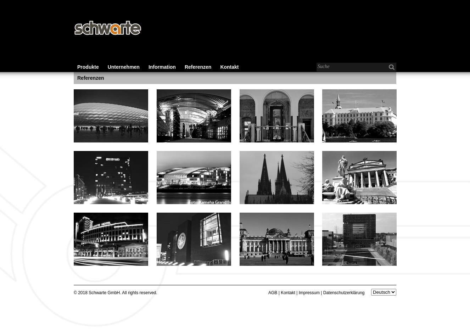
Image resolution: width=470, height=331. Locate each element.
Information (162, 67)
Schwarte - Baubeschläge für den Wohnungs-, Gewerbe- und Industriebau (107, 28)
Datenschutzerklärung (344, 292)
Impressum (309, 292)
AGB (272, 292)
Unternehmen (124, 67)
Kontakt (229, 67)
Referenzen (198, 67)
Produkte (88, 67)
